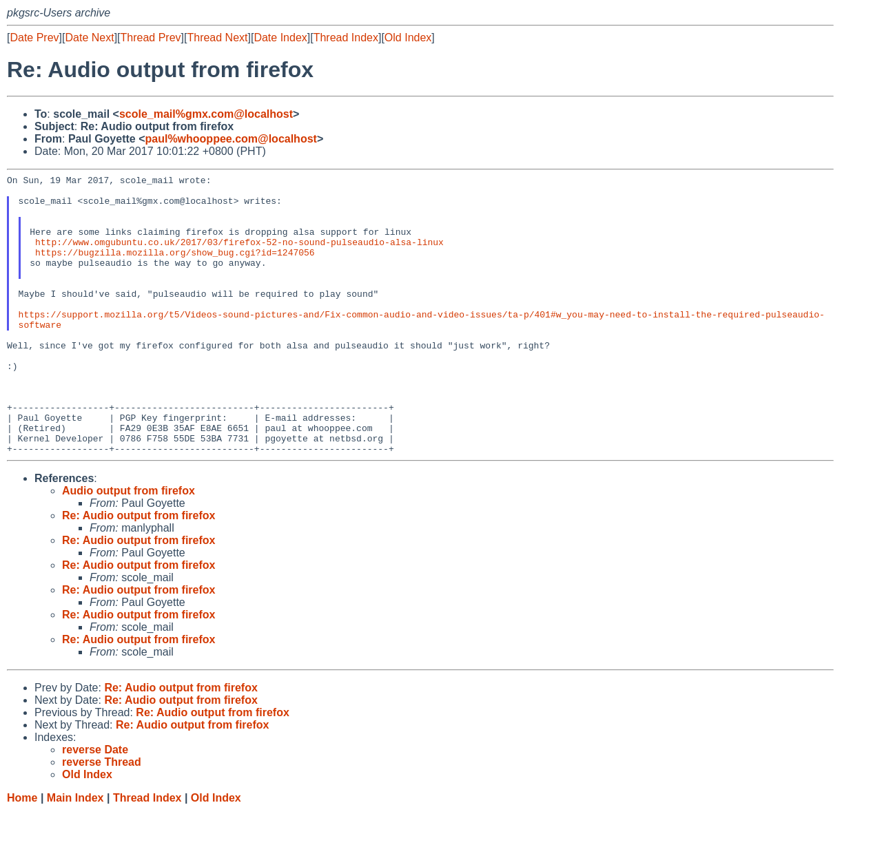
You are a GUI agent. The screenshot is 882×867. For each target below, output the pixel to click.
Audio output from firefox (128, 546)
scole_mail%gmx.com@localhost (206, 114)
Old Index (407, 37)
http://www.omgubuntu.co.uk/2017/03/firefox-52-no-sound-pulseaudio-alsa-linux (239, 256)
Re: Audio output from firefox (139, 571)
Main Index (75, 853)
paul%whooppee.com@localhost (230, 139)
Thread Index (346, 37)
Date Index (280, 37)
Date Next (89, 37)
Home (22, 853)
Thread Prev (151, 37)
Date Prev (34, 37)
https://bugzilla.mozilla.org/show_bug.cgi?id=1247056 (175, 268)
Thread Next (217, 37)
